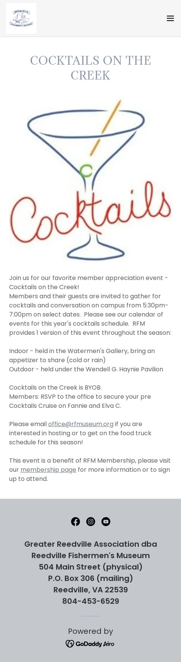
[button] (170, 18)
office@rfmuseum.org (80, 424)
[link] (21, 18)
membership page (48, 469)
